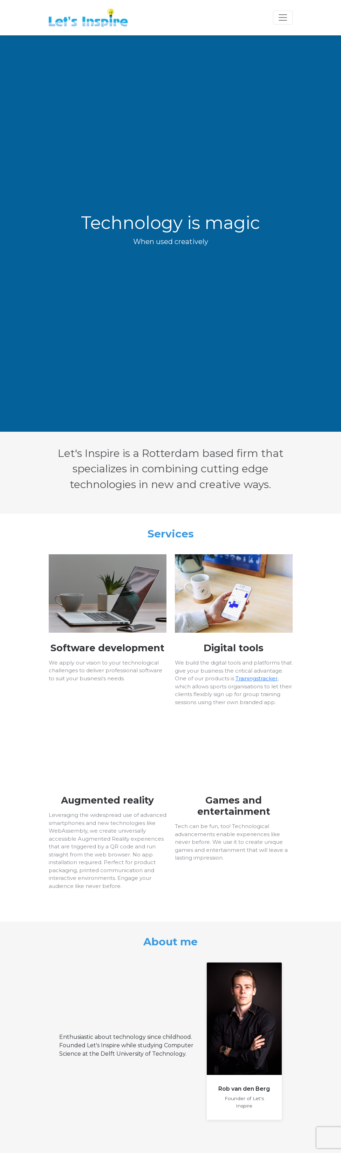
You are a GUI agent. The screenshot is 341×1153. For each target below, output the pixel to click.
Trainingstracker (257, 678)
